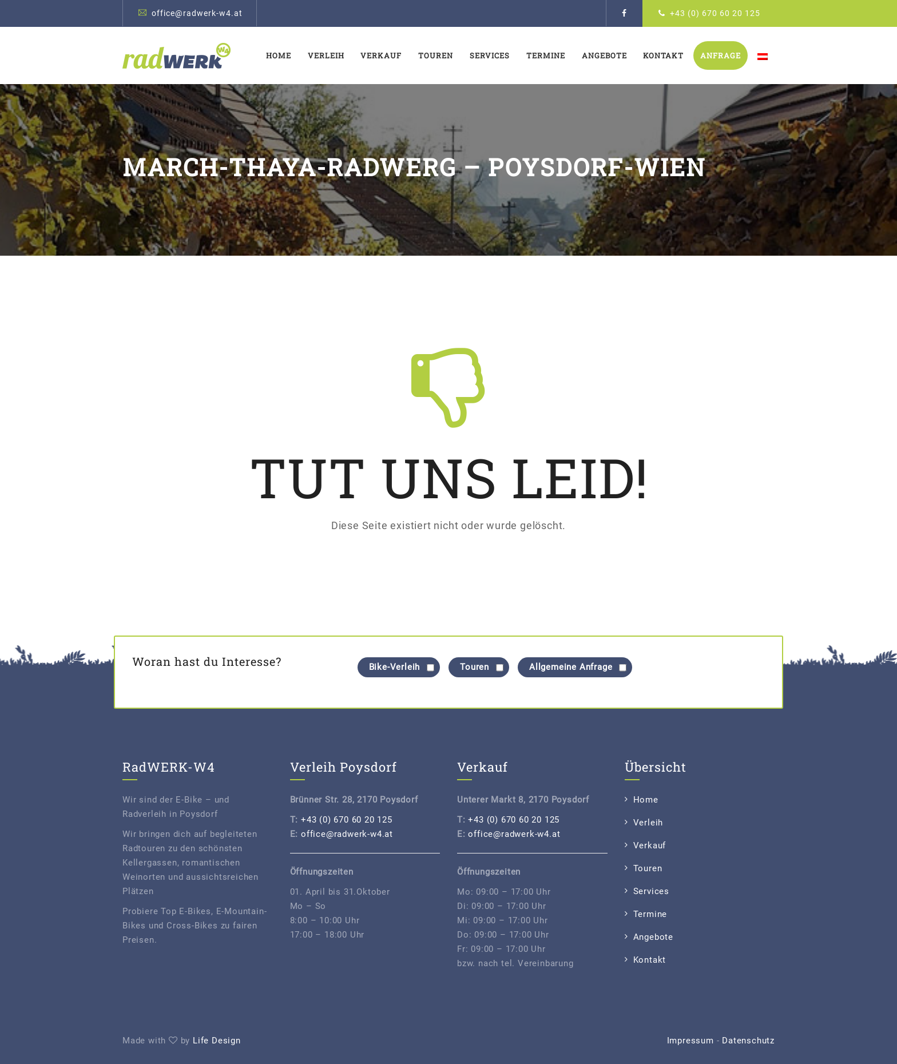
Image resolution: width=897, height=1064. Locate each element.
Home (278, 55)
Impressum (690, 1040)
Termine (545, 55)
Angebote (604, 55)
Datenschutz (748, 1040)
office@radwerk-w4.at (197, 13)
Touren (435, 55)
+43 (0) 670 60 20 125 (715, 13)
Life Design (217, 1040)
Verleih (326, 55)
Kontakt (663, 55)
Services (490, 55)
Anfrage (720, 55)
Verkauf (381, 55)
